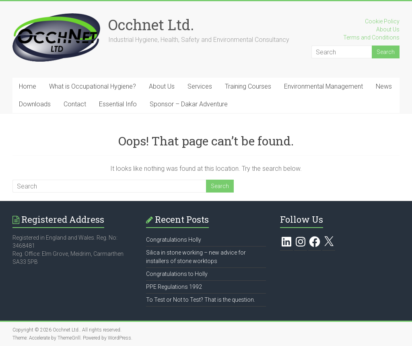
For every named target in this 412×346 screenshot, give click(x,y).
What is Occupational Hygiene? (92, 86)
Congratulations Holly (173, 239)
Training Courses (248, 86)
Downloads (35, 104)
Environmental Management (323, 86)
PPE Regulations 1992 (174, 287)
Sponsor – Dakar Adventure (189, 104)
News (384, 86)
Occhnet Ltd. (151, 24)
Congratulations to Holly (177, 274)
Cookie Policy (382, 21)
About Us (388, 29)
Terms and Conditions (371, 37)
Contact (75, 104)
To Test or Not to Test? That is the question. (200, 299)
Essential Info (118, 104)
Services (199, 86)
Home (27, 86)
